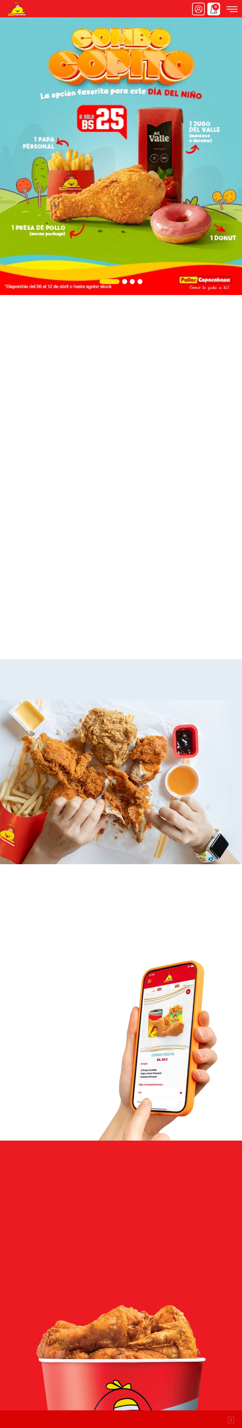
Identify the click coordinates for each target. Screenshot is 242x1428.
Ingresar (198, 9)
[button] (110, 281)
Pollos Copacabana (17, 9)
